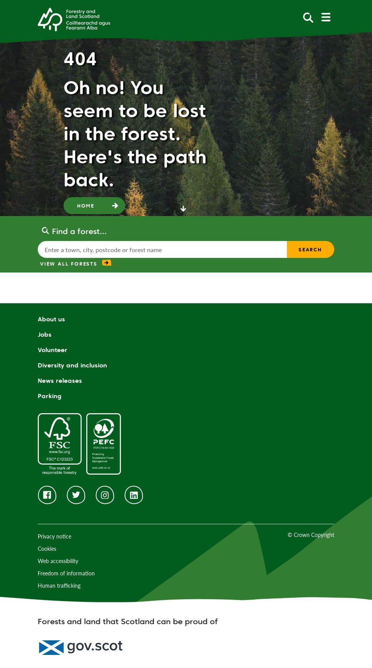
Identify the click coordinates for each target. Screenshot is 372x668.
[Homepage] (74, 18)
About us (51, 319)
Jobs (45, 334)
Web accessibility (58, 561)
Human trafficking (59, 585)
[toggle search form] (308, 17)
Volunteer (52, 350)
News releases (60, 380)
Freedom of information (66, 573)
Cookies (47, 548)
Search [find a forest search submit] (310, 249)
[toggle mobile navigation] (325, 17)
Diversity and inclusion (72, 365)
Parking (50, 396)
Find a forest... (79, 231)
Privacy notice (54, 536)
